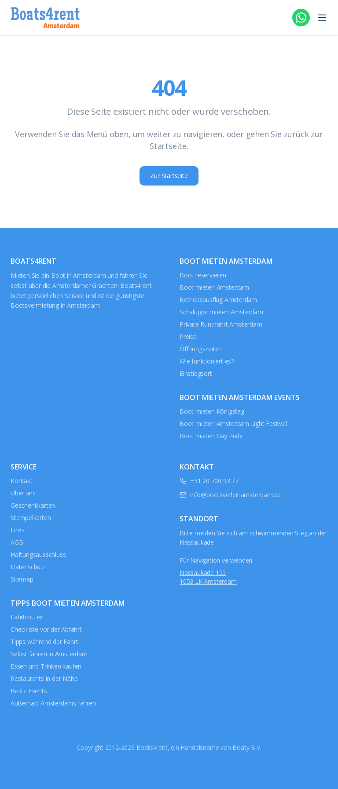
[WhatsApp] (301, 17)
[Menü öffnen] (322, 17)
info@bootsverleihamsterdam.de (235, 495)
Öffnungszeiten (201, 349)
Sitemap (22, 579)
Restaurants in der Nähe (44, 678)
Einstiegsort (196, 373)
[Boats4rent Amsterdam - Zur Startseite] (45, 17)
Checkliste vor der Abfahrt (46, 629)
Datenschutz (28, 567)
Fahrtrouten (27, 617)
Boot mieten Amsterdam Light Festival (233, 423)
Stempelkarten (31, 517)
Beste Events (29, 691)
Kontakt (22, 480)
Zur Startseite (168, 175)
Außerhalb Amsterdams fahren (53, 703)
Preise (188, 336)
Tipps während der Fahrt (44, 641)
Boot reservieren (203, 275)
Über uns (23, 493)
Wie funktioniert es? (207, 361)
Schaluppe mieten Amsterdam (221, 312)
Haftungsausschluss (38, 554)
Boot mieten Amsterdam (214, 287)
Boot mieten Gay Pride (211, 436)
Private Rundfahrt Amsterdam (221, 324)
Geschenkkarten (33, 505)
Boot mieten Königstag (212, 411)
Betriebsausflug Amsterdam (218, 299)
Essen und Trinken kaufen (46, 666)
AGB (17, 542)
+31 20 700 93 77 (214, 480)
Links (18, 530)
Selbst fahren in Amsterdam (49, 654)
